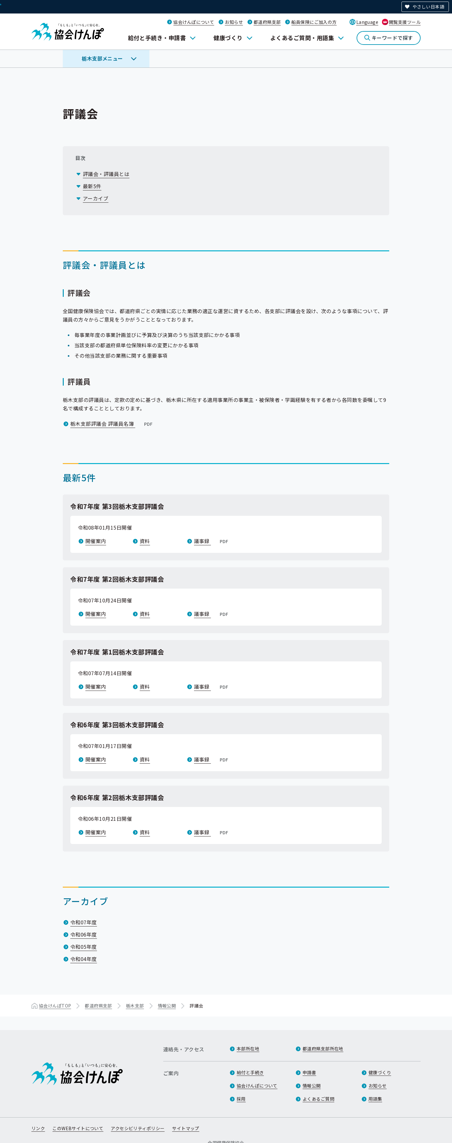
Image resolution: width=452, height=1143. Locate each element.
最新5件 (92, 186)
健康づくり (227, 38)
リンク (38, 1128)
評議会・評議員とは (106, 174)
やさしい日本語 (428, 6)
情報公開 (167, 1005)
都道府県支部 (267, 22)
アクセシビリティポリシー (137, 1128)
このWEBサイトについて (77, 1128)
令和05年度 (83, 946)
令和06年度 (83, 934)
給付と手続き (250, 1072)
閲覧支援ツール (405, 22)
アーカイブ (95, 198)
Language (367, 22)
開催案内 (95, 541)
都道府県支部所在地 (323, 1048)
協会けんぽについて (193, 22)
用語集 (375, 1099)
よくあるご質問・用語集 (302, 38)
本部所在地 (248, 1048)
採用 (241, 1099)
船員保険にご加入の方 (313, 22)
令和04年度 (83, 959)
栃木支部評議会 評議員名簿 (112, 423)
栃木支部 (135, 1005)
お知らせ (234, 22)
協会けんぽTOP (55, 1005)
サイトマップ (185, 1128)
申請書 (309, 1072)
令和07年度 (83, 922)
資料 (145, 541)
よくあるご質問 (318, 1099)
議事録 (211, 541)
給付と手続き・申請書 (157, 38)
